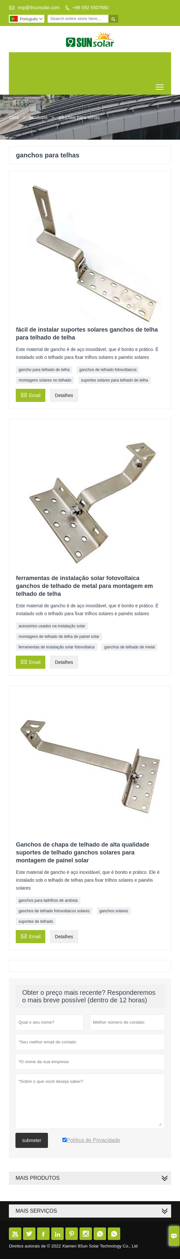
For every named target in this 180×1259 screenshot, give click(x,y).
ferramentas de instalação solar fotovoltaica (56, 647)
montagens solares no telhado (44, 380)
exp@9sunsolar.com (38, 7)
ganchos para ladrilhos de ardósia (48, 900)
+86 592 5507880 (90, 7)
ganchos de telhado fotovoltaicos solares (54, 911)
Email (30, 394)
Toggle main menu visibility (160, 84)
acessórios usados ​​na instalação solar (51, 626)
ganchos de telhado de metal (129, 647)
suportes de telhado (35, 921)
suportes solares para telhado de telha (114, 380)
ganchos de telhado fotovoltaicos (108, 369)
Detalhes (64, 395)
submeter (31, 1140)
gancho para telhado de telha (43, 369)
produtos (38, 117)
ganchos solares (114, 911)
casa (14, 117)
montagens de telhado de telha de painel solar (58, 636)
